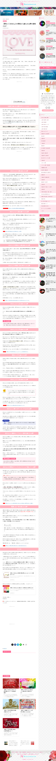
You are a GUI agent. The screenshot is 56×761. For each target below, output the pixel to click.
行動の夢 (42, 160)
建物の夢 (42, 174)
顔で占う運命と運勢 (44, 117)
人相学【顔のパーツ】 (45, 124)
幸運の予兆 (43, 198)
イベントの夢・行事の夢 (45, 165)
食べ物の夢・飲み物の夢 (45, 148)
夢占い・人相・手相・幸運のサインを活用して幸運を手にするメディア (28, 754)
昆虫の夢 (42, 136)
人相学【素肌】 (44, 122)
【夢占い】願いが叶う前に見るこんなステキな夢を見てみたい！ (51, 251)
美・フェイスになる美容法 (45, 208)
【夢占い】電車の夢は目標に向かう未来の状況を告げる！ (16, 545)
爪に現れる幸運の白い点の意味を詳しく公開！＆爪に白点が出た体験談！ (51, 266)
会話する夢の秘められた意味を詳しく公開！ (13, 231)
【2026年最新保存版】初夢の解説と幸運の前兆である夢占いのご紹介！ (51, 41)
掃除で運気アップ (44, 203)
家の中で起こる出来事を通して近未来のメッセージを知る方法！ (51, 26)
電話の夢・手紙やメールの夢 (46, 186)
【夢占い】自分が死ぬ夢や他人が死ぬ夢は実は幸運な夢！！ (51, 259)
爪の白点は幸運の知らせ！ (45, 194)
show (24, 101)
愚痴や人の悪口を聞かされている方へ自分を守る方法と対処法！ (51, 290)
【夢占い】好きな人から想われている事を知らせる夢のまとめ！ (27, 691)
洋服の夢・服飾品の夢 (45, 177)
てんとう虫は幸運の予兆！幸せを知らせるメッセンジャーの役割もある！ (51, 220)
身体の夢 (42, 150)
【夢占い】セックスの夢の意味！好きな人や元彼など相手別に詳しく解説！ (19, 503)
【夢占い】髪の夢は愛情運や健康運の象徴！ (17, 208)
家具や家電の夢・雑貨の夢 (45, 172)
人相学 (20, 752)
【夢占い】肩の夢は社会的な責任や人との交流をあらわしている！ (17, 300)
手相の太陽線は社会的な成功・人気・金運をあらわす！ (51, 235)
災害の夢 (42, 184)
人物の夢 (42, 143)
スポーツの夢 (43, 162)
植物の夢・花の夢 (44, 182)
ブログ (42, 210)
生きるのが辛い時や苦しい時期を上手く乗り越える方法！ (51, 243)
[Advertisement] (19, 90)
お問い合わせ (29, 752)
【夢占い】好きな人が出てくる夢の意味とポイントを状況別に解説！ (10, 691)
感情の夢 (42, 145)
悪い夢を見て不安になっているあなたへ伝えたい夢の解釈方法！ (51, 282)
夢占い (13, 752)
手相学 (17, 752)
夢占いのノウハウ (44, 131)
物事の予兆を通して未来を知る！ (46, 196)
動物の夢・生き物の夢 (45, 133)
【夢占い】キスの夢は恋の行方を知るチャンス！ (16, 405)
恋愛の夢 (5, 648)
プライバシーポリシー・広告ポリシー (38, 752)
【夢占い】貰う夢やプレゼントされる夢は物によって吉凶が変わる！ (51, 33)
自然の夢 (42, 179)
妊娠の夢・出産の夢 (44, 155)
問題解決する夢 (43, 167)
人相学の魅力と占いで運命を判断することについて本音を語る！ (51, 227)
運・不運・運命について (45, 201)
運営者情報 (24, 752)
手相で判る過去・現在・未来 (46, 191)
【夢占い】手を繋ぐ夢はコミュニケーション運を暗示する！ (17, 351)
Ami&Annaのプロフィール (47, 110)
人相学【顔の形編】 (44, 126)
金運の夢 (42, 189)
